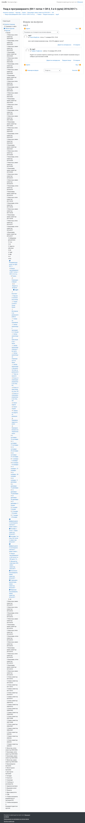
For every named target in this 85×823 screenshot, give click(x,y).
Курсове (18, 12)
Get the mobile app (9, 821)
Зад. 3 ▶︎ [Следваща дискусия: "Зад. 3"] (78, 28)
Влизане (80, 2)
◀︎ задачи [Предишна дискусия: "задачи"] (27, 28)
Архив (24, 12)
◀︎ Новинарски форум (31, 70)
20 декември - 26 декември (14, 497)
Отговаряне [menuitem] (76, 45)
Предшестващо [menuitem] (66, 60)
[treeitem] (11, 416)
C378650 (6, 817)
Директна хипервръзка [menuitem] (64, 45)
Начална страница (8, 12)
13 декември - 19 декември (14, 491)
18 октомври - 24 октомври (14, 449)
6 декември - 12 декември (14, 486)
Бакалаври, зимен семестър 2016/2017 (39, 12)
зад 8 (57, 14)
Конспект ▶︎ (76, 70)
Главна (39, 14)
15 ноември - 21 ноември (14, 468)
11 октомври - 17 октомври (14, 443)
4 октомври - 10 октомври (14, 437)
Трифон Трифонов (36, 51)
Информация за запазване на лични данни (16, 819)
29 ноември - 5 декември (14, 480)
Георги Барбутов (34, 37)
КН (53, 12)
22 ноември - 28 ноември (14, 474)
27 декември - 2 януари (14, 503)
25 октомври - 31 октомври (14, 455)
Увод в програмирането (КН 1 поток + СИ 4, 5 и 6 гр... (20, 14)
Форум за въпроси (48, 14)
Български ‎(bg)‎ (12, 2)
